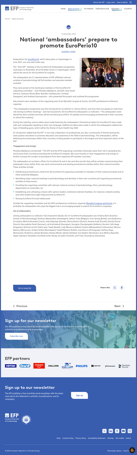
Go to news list (24, 288)
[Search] (131, 2)
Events (72, 51)
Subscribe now (16, 336)
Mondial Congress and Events (99, 203)
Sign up (79, 395)
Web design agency (114, 451)
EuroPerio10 (33, 59)
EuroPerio (65, 51)
